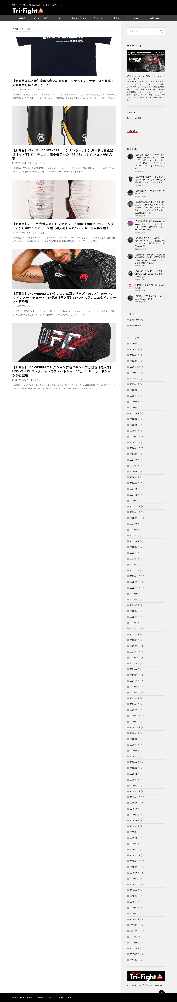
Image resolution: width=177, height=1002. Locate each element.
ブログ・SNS (98, 18)
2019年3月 (134, 838)
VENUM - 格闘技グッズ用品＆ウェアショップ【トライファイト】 (46, 997)
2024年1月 (134, 500)
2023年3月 (134, 559)
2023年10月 (135, 518)
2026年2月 (134, 355)
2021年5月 (134, 687)
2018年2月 (134, 913)
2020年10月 (135, 727)
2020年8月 (134, 739)
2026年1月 (134, 361)
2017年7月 (134, 954)
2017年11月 (135, 931)
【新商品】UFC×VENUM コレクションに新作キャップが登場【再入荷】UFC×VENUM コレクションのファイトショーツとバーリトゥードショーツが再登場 (63, 371)
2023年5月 (134, 547)
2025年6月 (134, 402)
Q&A (136, 18)
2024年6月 (134, 471)
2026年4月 (134, 343)
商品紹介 (134, 325)
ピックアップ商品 (41, 18)
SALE (60, 18)
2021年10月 (135, 657)
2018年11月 (135, 861)
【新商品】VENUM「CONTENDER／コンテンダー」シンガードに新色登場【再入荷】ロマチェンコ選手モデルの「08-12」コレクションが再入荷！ (62, 154)
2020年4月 (134, 762)
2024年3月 (134, 489)
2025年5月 (134, 407)
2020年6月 (134, 751)
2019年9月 (134, 803)
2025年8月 (134, 390)
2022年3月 (134, 628)
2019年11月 (135, 791)
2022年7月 (134, 605)
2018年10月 (135, 867)
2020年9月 (134, 733)
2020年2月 (134, 774)
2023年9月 (134, 524)
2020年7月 (134, 745)
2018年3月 (134, 908)
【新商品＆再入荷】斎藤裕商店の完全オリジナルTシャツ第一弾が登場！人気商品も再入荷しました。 (63, 83)
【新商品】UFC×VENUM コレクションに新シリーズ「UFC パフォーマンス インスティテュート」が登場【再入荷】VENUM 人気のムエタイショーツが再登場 (64, 298)
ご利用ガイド (117, 18)
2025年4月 (134, 413)
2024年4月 (134, 483)
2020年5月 (134, 756)
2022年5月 (134, 617)
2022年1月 (134, 640)
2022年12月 (135, 576)
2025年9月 (134, 384)
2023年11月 (135, 512)
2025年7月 (134, 396)
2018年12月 (135, 855)
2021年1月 (134, 710)
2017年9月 (134, 942)
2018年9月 (134, 873)
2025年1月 (134, 431)
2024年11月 (135, 442)
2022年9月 (134, 593)
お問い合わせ (155, 18)
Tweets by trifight (134, 118)
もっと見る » (108, 98)
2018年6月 (134, 890)
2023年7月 (134, 535)
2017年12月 (135, 925)
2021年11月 (135, 652)
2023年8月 (134, 530)
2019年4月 (134, 832)
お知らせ (41, 89)
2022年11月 (135, 582)
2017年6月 (134, 960)
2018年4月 (134, 902)
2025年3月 (134, 419)
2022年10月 (135, 588)
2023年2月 (134, 564)
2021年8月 (134, 669)
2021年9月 (134, 663)
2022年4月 (134, 623)
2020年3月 (134, 768)
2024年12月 (135, 437)
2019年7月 (134, 815)
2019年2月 (134, 844)
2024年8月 (134, 460)
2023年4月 (134, 553)
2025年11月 (135, 372)
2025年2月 (134, 425)
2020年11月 (135, 721)
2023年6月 (134, 541)
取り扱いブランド (79, 18)
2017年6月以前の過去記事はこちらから (144, 985)
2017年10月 (135, 937)
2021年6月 (134, 681)
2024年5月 (134, 477)
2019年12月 (135, 785)
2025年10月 (135, 378)
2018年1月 (134, 919)
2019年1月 (134, 849)
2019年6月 (134, 820)
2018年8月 (134, 878)
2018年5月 (134, 896)
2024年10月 (135, 448)
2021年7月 (134, 675)
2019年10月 (135, 797)
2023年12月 (135, 506)
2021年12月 (135, 646)
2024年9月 (134, 454)
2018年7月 (134, 884)
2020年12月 (135, 716)
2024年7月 (134, 466)
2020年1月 (134, 780)
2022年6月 (134, 611)
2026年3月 (134, 349)
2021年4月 (134, 692)
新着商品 (21, 18)
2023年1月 (134, 570)
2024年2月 (134, 495)
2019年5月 (134, 826)
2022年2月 (134, 634)
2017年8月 (134, 948)
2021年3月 (134, 698)
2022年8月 (134, 599)
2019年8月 (134, 809)
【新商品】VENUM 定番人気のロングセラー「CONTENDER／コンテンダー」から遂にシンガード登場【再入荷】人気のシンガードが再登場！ (63, 226)
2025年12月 (135, 367)
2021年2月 (134, 704)
